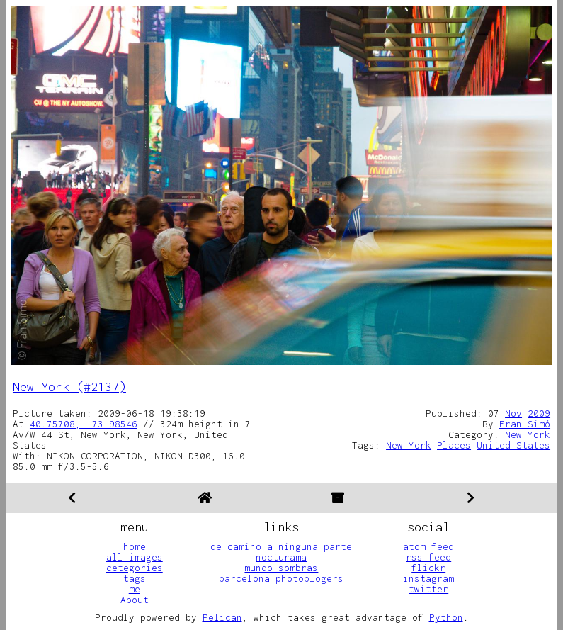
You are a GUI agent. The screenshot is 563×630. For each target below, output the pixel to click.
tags (134, 578)
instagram (428, 578)
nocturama (281, 557)
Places (454, 445)
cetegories (134, 567)
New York (527, 434)
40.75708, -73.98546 (83, 423)
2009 (539, 413)
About (134, 599)
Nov (513, 413)
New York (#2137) (69, 386)
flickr (428, 567)
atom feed (428, 546)
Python (446, 617)
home (134, 546)
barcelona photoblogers (281, 578)
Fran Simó (524, 423)
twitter (428, 589)
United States (513, 445)
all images (134, 557)
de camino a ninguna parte (281, 546)
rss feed (428, 557)
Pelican (222, 617)
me (134, 589)
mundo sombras (281, 567)
